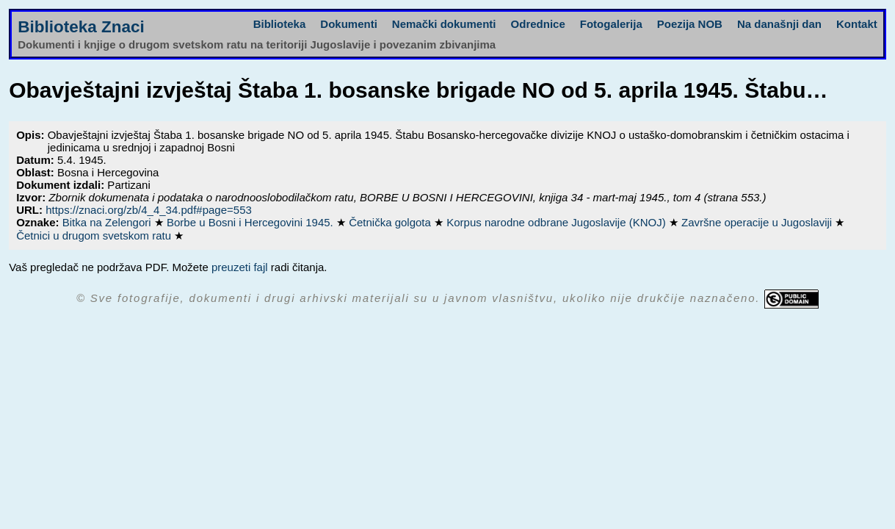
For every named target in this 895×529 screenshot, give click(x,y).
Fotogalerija (611, 24)
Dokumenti (348, 24)
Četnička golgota (391, 222)
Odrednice (538, 24)
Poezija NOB (689, 24)
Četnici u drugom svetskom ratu (95, 235)
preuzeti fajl (239, 267)
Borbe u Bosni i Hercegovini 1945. (251, 222)
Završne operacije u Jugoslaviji (758, 222)
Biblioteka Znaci (81, 27)
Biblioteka (279, 24)
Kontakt (856, 24)
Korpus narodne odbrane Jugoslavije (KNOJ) (557, 222)
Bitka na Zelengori (108, 222)
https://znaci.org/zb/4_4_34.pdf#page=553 (149, 210)
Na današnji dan (779, 24)
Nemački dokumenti (444, 24)
